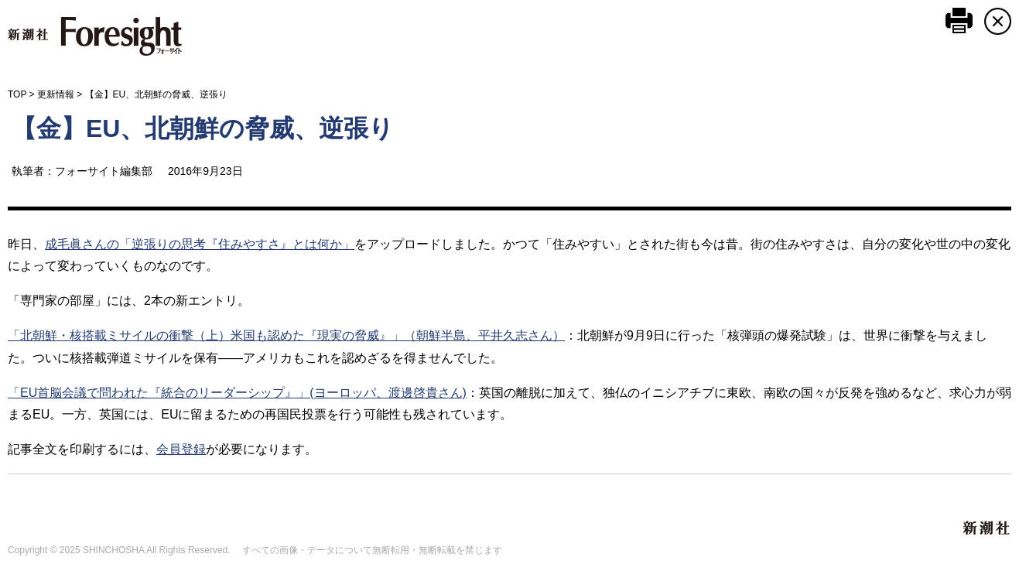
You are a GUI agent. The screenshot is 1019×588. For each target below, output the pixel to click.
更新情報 (55, 94)
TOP (17, 94)
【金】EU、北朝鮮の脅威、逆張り (203, 128)
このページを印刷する (959, 20)
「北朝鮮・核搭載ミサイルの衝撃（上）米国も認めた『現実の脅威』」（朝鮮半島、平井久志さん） (286, 335)
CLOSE (997, 21)
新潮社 (987, 528)
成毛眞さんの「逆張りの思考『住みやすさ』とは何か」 (199, 244)
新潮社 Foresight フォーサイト (95, 36)
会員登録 (181, 449)
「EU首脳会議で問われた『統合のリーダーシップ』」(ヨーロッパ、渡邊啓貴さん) (237, 392)
